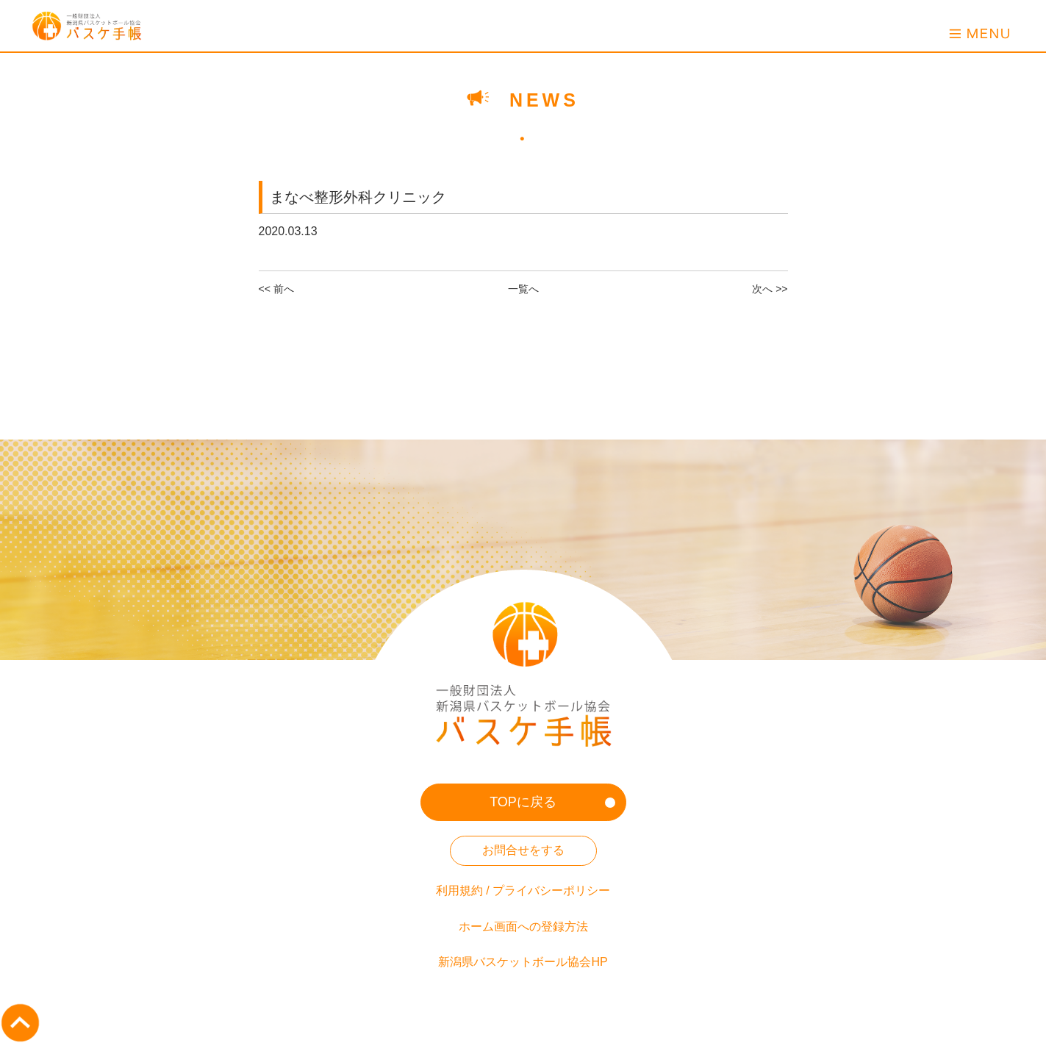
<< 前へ (276, 289)
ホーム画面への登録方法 (523, 926)
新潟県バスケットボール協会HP (522, 962)
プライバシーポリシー (551, 890)
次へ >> (769, 289)
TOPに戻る (523, 802)
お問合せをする (523, 850)
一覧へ (523, 289)
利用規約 (459, 890)
